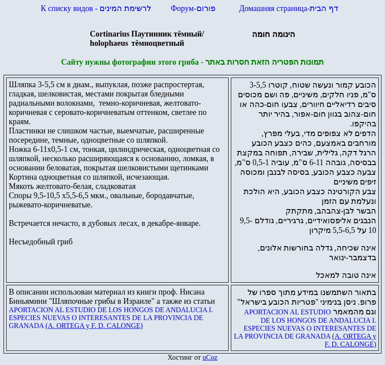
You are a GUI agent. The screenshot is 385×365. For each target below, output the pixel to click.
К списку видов (96, 8)
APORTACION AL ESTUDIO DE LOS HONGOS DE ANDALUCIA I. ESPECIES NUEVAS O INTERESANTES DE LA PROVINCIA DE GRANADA (111, 317)
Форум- (194, 8)
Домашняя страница (288, 8)
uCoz (210, 357)
